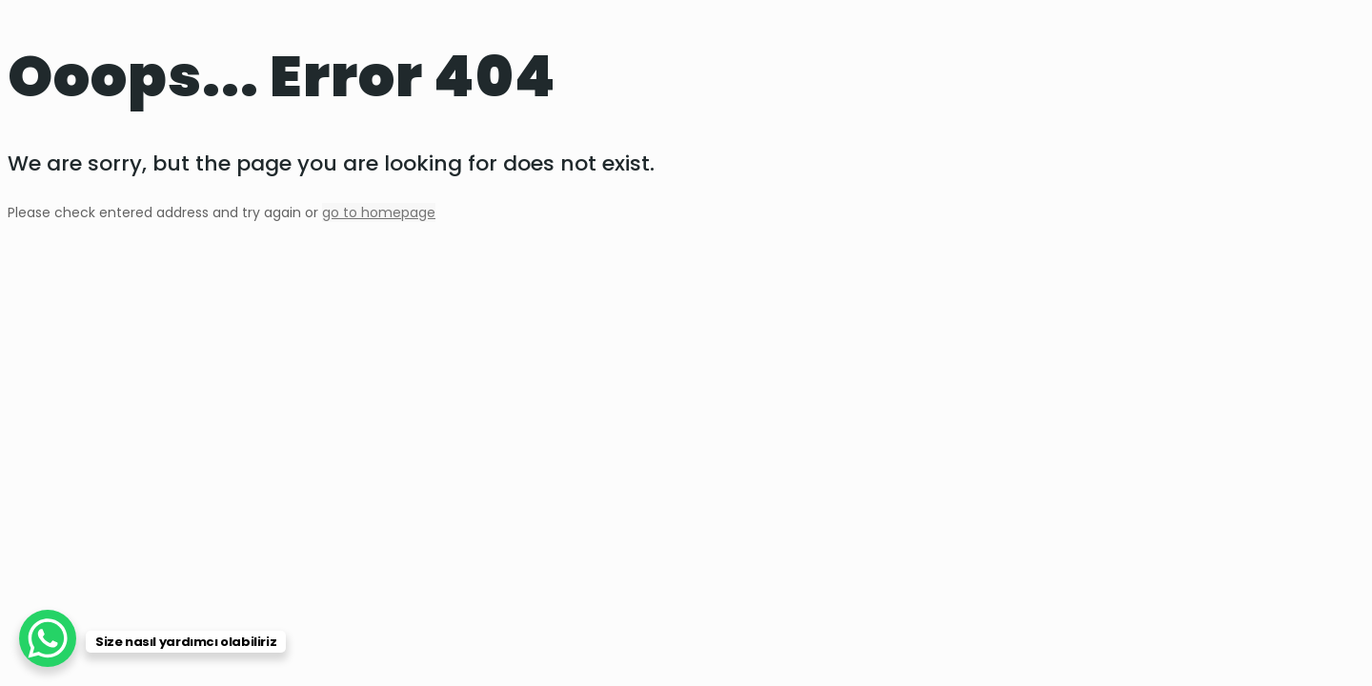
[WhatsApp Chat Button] (47, 638)
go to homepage (378, 212)
